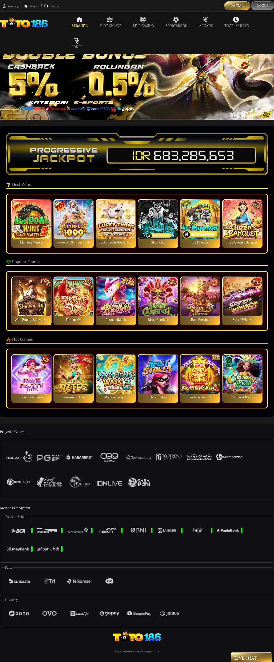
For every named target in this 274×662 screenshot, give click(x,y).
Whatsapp (10, 6)
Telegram (31, 6)
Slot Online (110, 22)
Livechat (51, 6)
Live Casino (143, 22)
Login (262, 5)
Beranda (79, 22)
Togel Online (236, 22)
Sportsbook (176, 22)
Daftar (237, 5)
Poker (76, 43)
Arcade (206, 22)
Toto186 (127, 651)
